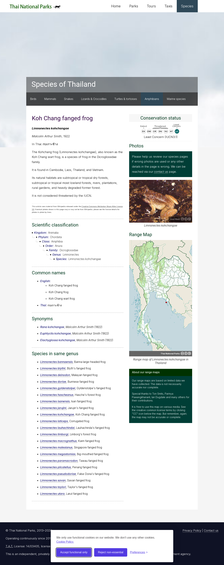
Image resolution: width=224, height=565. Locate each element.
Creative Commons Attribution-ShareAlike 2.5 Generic (186, 219)
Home (116, 6)
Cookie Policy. (65, 541)
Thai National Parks (35, 7)
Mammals (50, 99)
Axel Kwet (175, 219)
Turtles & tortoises (125, 99)
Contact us (211, 530)
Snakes (68, 99)
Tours (151, 6)
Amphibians (152, 99)
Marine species (176, 99)
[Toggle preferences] (139, 552)
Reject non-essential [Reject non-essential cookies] (110, 552)
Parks (133, 6)
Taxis (168, 6)
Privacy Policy (192, 530)
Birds (33, 99)
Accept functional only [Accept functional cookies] (74, 552)
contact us (161, 171)
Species (187, 6)
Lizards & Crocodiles (94, 99)
